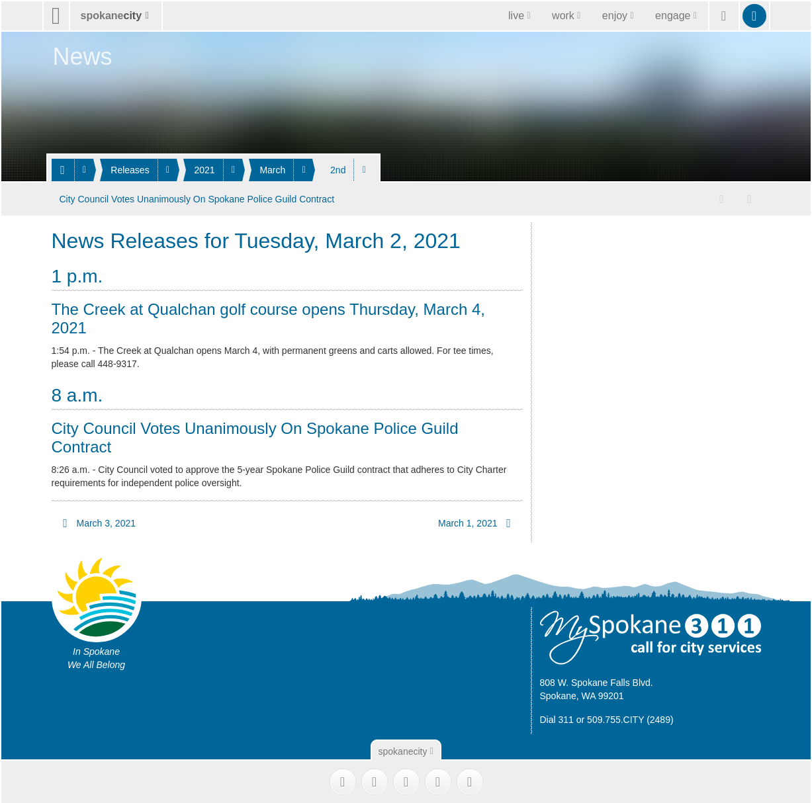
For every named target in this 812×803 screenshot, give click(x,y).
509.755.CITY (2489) (630, 717)
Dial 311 (557, 717)
